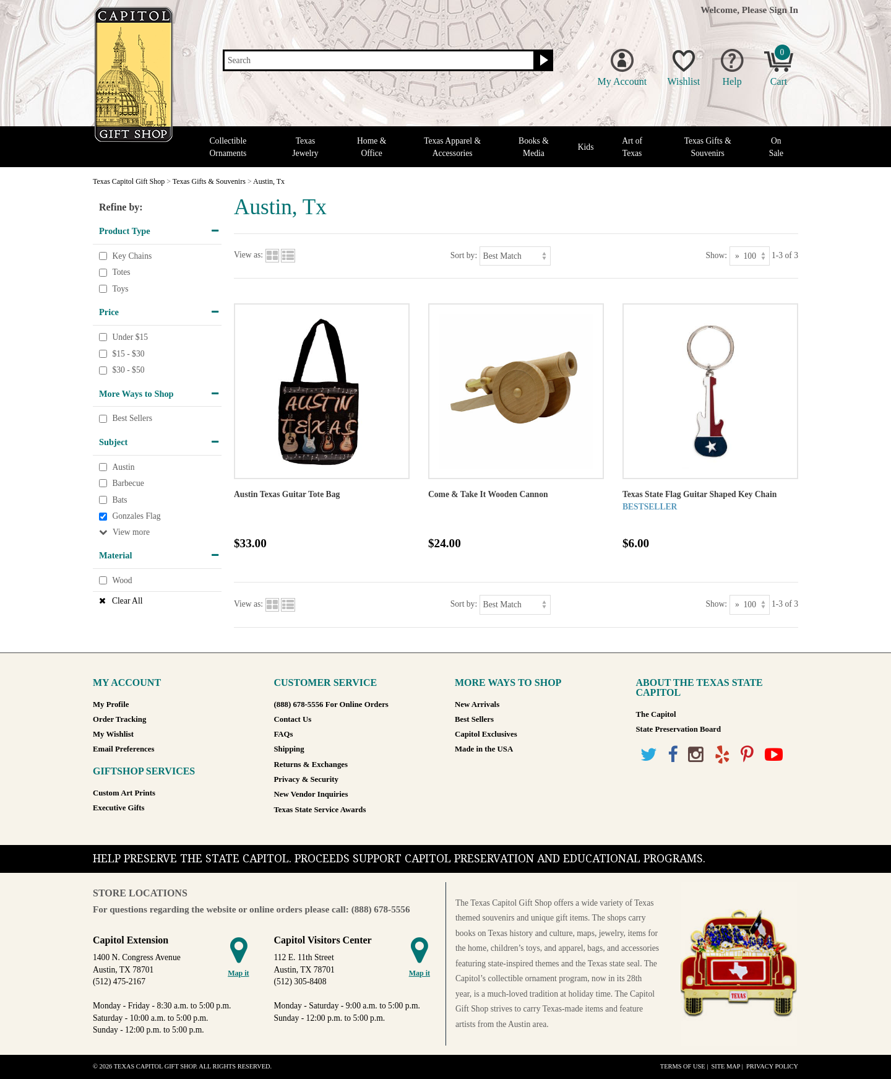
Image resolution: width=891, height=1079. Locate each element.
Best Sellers (132, 418)
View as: (248, 255)
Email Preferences (123, 749)
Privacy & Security (306, 779)
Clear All (127, 600)
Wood (122, 580)
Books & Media (534, 146)
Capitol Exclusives (486, 734)
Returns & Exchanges (311, 764)
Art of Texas (632, 146)
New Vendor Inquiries (311, 794)
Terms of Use (682, 1066)
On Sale (776, 146)
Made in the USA (484, 749)
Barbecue (128, 483)
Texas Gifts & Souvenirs (707, 146)
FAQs (283, 734)
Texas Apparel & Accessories (452, 146)
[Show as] (750, 256)
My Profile (111, 704)
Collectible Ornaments (228, 146)
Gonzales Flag (136, 516)
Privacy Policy (772, 1066)
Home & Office (371, 146)
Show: (716, 255)
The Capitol (656, 714)
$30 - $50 (128, 370)
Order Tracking (119, 719)
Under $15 (130, 337)
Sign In (783, 9)
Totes (121, 272)
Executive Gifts (119, 808)
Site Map (725, 1066)
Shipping (289, 749)
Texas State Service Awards (320, 809)
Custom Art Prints (124, 793)
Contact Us (293, 719)
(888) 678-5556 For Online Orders (331, 704)
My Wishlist (113, 734)
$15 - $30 (128, 353)
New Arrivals (477, 704)
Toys (120, 288)
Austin (123, 467)
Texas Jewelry (305, 146)
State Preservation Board (678, 729)
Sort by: (463, 255)
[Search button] (542, 60)
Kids (586, 147)
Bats (119, 500)
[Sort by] (515, 256)
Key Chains (132, 256)
